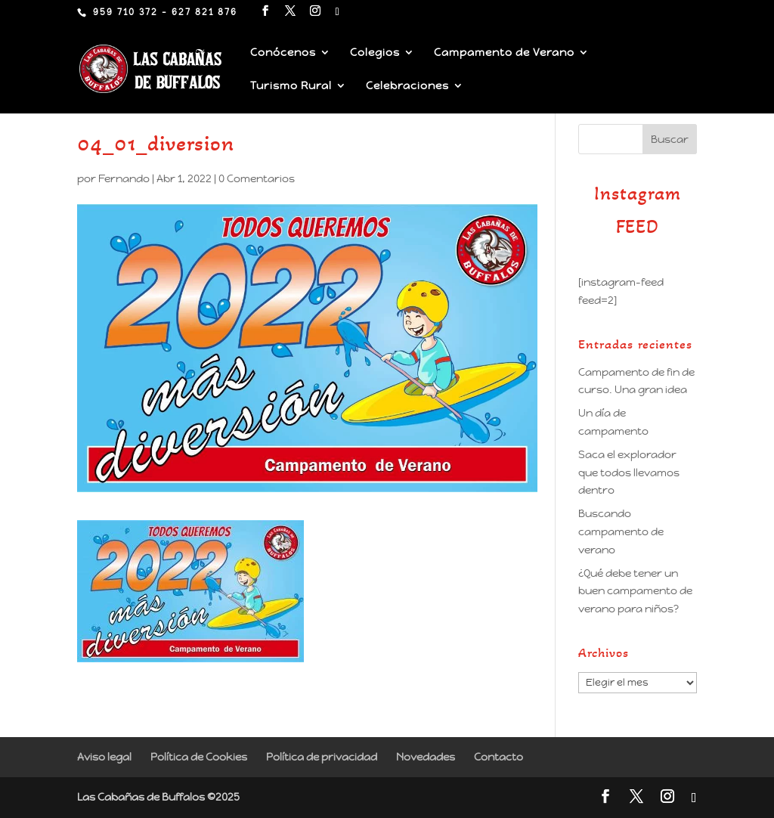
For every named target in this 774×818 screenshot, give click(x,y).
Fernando (124, 178)
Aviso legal (104, 757)
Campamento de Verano (504, 53)
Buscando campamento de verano (621, 531)
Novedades (425, 757)
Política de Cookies (198, 757)
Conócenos (283, 53)
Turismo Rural (291, 86)
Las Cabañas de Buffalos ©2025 (158, 797)
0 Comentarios (256, 178)
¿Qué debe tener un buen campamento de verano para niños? (635, 591)
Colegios (375, 53)
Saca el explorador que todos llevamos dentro (629, 472)
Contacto (498, 757)
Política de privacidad (321, 757)
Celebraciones (407, 86)
